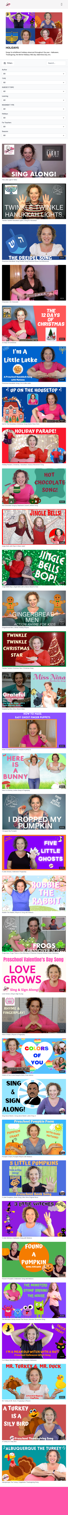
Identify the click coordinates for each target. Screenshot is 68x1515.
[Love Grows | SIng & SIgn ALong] (34, 994)
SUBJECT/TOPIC (8, 87)
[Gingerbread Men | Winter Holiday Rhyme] (34, 627)
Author (4, 70)
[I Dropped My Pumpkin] (34, 831)
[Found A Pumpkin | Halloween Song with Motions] (34, 1279)
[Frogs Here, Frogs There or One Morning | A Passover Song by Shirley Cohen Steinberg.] (34, 953)
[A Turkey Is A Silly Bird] (34, 1441)
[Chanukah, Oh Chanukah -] (34, 302)
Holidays (5, 114)
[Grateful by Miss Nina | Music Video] (34, 709)
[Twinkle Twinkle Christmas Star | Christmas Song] (34, 668)
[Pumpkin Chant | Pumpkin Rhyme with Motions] (34, 1157)
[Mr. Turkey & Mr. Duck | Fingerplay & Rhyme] (34, 1401)
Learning (5, 96)
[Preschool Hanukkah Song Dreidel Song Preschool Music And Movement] (34, 261)
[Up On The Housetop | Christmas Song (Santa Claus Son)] (34, 424)
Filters (8, 63)
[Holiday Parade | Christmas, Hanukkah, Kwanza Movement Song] (34, 465)
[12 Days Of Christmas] (34, 343)
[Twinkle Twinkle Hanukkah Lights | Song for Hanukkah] (34, 220)
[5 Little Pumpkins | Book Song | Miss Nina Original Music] (34, 1197)
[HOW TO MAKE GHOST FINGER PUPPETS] (34, 750)
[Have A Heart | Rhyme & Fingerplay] (34, 1034)
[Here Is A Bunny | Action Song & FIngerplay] (34, 790)
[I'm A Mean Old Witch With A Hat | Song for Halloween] (34, 1360)
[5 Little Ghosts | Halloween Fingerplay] (34, 872)
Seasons (5, 131)
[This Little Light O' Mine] (34, 180)
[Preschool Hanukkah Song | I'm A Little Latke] (34, 383)
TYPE (4, 78)
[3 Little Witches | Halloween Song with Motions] (34, 1238)
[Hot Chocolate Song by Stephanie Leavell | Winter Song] (34, 505)
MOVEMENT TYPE (8, 105)
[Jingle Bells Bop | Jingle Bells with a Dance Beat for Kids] (34, 587)
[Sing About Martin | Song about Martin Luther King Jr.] (34, 1116)
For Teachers (6, 123)
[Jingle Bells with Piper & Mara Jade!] (34, 546)
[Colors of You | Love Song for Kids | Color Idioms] (34, 1075)
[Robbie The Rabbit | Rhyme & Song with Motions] (34, 912)
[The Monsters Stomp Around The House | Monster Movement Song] (34, 1319)
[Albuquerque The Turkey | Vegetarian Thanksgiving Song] (34, 1482)
